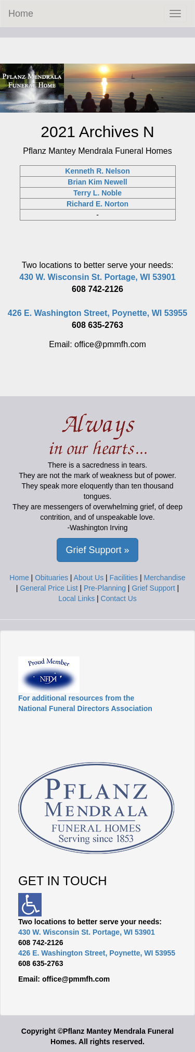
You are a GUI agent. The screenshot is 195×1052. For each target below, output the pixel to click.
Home (20, 13)
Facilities (124, 577)
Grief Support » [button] (97, 550)
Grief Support (153, 588)
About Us (89, 577)
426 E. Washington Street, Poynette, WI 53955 (97, 313)
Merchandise (165, 577)
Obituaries (51, 577)
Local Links (76, 598)
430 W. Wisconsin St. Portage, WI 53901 (97, 277)
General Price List (48, 588)
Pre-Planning (105, 588)
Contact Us (119, 598)
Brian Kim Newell (97, 182)
